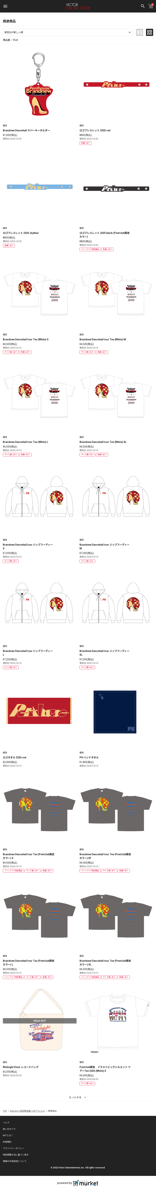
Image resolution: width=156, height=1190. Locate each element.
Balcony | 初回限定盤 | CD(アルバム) (27, 1111)
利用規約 (7, 1142)
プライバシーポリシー (13, 1148)
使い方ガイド (9, 1129)
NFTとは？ (8, 1135)
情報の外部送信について (14, 1161)
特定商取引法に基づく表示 (16, 1155)
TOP (5, 1111)
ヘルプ (6, 1122)
